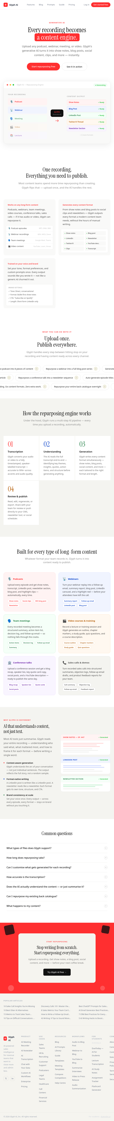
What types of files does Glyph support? (57, 848)
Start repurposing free (43, 66)
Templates (59, 1060)
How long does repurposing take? (57, 857)
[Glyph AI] (9, 1038)
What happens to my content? (57, 906)
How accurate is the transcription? (57, 877)
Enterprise (25, 1081)
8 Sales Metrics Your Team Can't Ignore (55, 1010)
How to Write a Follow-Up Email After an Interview (54, 1014)
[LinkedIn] (12, 1078)
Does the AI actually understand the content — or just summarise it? (57, 886)
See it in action (74, 66)
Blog (41, 4)
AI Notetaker (27, 1050)
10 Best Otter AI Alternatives (16, 1010)
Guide (61, 4)
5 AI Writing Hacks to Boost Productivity (90, 1018)
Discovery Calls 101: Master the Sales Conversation (54, 1006)
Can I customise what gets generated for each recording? (57, 867)
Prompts (51, 4)
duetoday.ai (96, 1043)
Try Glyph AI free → (57, 972)
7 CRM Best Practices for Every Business (92, 1014)
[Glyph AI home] (11, 5)
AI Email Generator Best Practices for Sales (93, 1010)
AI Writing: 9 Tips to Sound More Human (55, 1018)
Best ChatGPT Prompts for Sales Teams (93, 1006)
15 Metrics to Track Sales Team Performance (17, 1014)
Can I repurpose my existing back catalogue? (57, 896)
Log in (86, 4)
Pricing (72, 4)
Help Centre (60, 1083)
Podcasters (44, 1070)
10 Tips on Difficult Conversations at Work (19, 1018)
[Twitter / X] (6, 1078)
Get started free (101, 4)
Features (31, 4)
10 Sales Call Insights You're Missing (19, 1006)
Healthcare (44, 1084)
